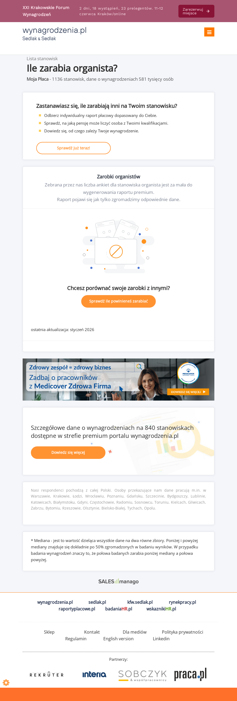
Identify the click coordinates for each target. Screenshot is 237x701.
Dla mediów (134, 632)
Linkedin (161, 639)
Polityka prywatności (182, 632)
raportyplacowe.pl (77, 609)
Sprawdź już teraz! (73, 147)
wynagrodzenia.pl (55, 602)
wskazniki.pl (161, 609)
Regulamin (76, 639)
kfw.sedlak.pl (140, 602)
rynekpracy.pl (182, 602)
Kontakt (92, 632)
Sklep (49, 632)
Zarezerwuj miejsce (196, 11)
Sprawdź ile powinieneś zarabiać (118, 301)
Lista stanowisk (42, 58)
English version (118, 639)
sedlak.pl (97, 602)
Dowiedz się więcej (68, 452)
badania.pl (118, 609)
